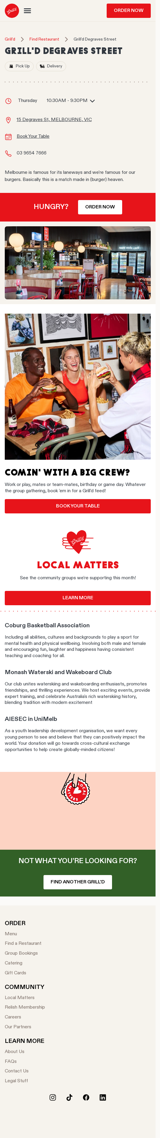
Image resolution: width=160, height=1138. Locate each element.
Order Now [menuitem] (129, 10)
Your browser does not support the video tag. (78, 811)
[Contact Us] (24, 1071)
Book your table (78, 506)
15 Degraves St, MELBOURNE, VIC (54, 119)
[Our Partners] (25, 1027)
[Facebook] (86, 1097)
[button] (27, 11)
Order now (100, 207)
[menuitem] (12, 11)
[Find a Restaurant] (23, 944)
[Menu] (23, 934)
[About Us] (24, 1052)
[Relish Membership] (25, 1007)
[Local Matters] (25, 998)
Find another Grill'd (78, 882)
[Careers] (25, 1017)
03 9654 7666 (31, 153)
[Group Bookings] (23, 953)
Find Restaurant (44, 39)
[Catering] (23, 963)
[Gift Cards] (23, 973)
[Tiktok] (69, 1097)
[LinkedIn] (102, 1097)
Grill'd (10, 39)
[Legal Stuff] (24, 1081)
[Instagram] (52, 1097)
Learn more (78, 598)
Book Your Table (33, 136)
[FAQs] (24, 1062)
